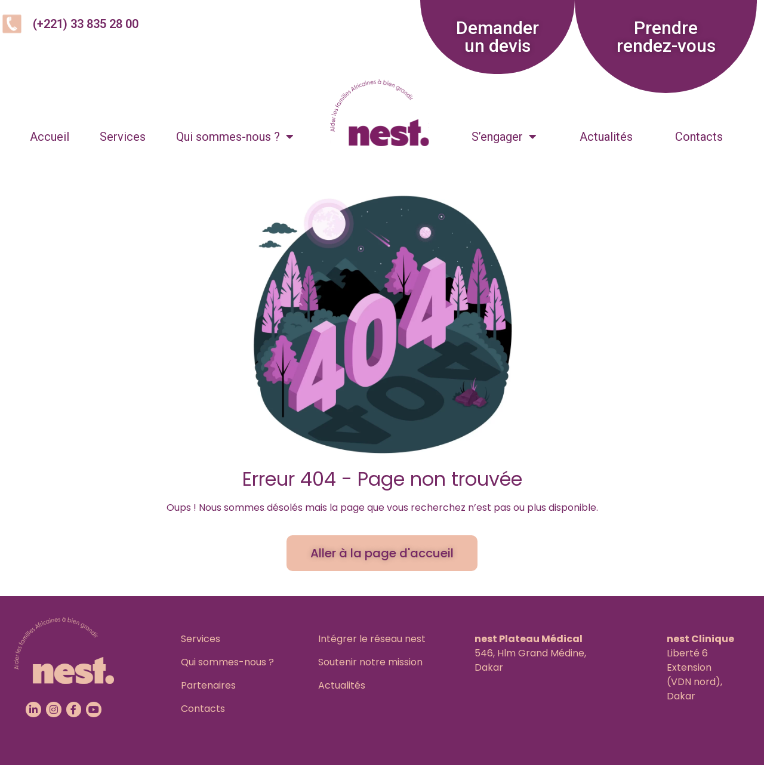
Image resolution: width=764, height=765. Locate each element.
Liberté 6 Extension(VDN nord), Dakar (700, 667)
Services (123, 136)
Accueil (49, 136)
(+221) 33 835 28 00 (85, 24)
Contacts (699, 136)
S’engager (504, 137)
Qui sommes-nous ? (235, 137)
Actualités (606, 136)
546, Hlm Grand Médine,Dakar (530, 653)
